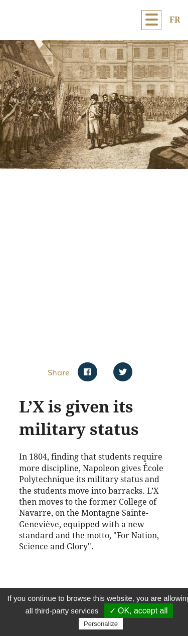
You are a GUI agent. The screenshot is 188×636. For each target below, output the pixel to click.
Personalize (101, 623)
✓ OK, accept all (138, 610)
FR (174, 20)
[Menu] (151, 20)
